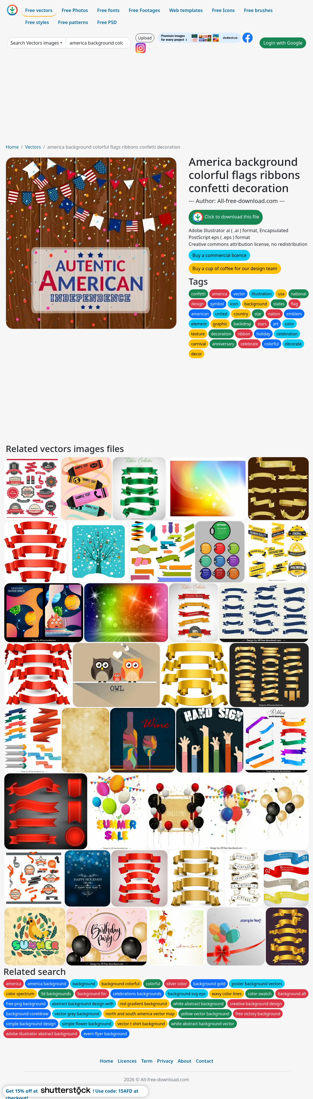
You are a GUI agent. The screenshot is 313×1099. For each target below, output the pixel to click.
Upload (144, 38)
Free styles (37, 22)
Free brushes (258, 10)
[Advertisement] (156, 101)
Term (147, 1061)
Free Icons (223, 10)
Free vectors (38, 10)
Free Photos (74, 10)
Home (12, 147)
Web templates (186, 10)
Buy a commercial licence (219, 255)
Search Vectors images (35, 43)
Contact (204, 1061)
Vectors (33, 147)
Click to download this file (225, 217)
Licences (127, 1061)
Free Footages (144, 10)
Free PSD (107, 22)
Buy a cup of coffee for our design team (234, 268)
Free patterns (73, 22)
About (184, 1061)
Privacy (165, 1061)
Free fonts (108, 10)
